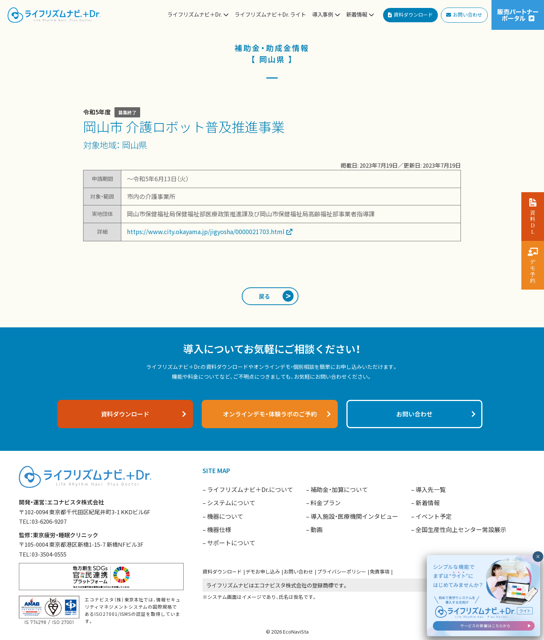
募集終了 (127, 112)
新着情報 (428, 502)
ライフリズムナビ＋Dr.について (250, 489)
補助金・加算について (339, 489)
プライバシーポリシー (341, 571)
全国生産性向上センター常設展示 (461, 529)
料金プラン (326, 502)
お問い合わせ (298, 571)
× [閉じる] (538, 556)
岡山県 (134, 145)
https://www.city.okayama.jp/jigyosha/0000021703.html (205, 231)
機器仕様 (219, 529)
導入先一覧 (431, 489)
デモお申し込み (263, 571)
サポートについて (231, 542)
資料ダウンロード (222, 571)
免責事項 (379, 571)
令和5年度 (97, 111)
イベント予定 (434, 516)
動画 (317, 529)
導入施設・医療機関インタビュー (354, 516)
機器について (225, 516)
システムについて (231, 502)
